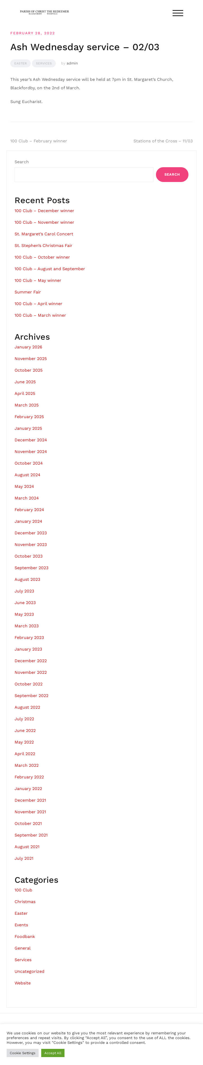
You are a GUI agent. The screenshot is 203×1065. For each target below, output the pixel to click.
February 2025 (29, 416)
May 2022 (24, 742)
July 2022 (24, 718)
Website (23, 982)
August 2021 (27, 846)
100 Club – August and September (50, 268)
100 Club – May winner (38, 280)
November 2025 (31, 358)
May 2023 (24, 614)
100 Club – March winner (40, 315)
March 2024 (27, 498)
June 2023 (25, 602)
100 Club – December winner (44, 210)
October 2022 (29, 683)
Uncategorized (29, 971)
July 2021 (24, 858)
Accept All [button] (52, 1053)
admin (72, 63)
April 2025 (25, 393)
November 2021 (30, 811)
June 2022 (25, 730)
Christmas (25, 901)
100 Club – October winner (42, 257)
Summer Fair (28, 292)
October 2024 (29, 463)
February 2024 (29, 509)
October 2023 (29, 556)
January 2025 (28, 428)
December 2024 (31, 439)
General (23, 948)
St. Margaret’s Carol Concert (44, 233)
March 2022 (27, 765)
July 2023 (24, 591)
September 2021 (31, 835)
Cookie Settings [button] (22, 1053)
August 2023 (27, 579)
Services (44, 63)
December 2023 (31, 532)
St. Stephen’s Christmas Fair (43, 245)
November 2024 (31, 451)
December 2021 (30, 800)
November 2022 (31, 672)
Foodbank (25, 936)
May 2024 (24, 486)
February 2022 (29, 776)
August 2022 (27, 707)
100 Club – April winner (38, 303)
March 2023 (27, 625)
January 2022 (28, 788)
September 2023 (31, 567)
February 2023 (29, 637)
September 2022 (31, 695)
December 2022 (31, 660)
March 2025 (27, 405)
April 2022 (25, 753)
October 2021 (28, 823)
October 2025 (29, 370)
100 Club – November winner (44, 222)
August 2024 (27, 474)
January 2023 (28, 649)
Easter (20, 63)
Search (22, 161)
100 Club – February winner (38, 140)
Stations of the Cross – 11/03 (163, 140)
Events (21, 924)
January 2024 (28, 521)
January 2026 (28, 346)
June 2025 (25, 381)
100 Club (23, 890)
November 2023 (31, 544)
